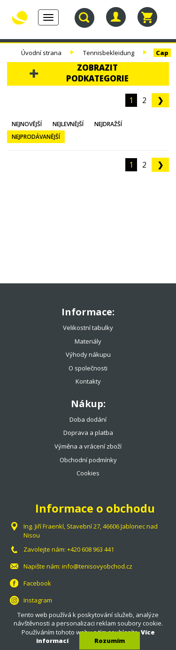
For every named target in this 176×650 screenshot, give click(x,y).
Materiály (88, 341)
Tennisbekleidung (108, 52)
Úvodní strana (41, 52)
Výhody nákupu (88, 354)
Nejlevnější (68, 124)
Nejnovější (27, 124)
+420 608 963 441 (90, 549)
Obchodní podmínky (88, 460)
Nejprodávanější (36, 137)
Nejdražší (108, 124)
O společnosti (88, 368)
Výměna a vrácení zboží (88, 446)
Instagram (37, 600)
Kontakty (88, 381)
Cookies (88, 473)
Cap (162, 52)
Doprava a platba (88, 432)
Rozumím (109, 640)
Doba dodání (88, 419)
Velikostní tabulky (88, 327)
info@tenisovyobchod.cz (97, 566)
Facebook (37, 583)
